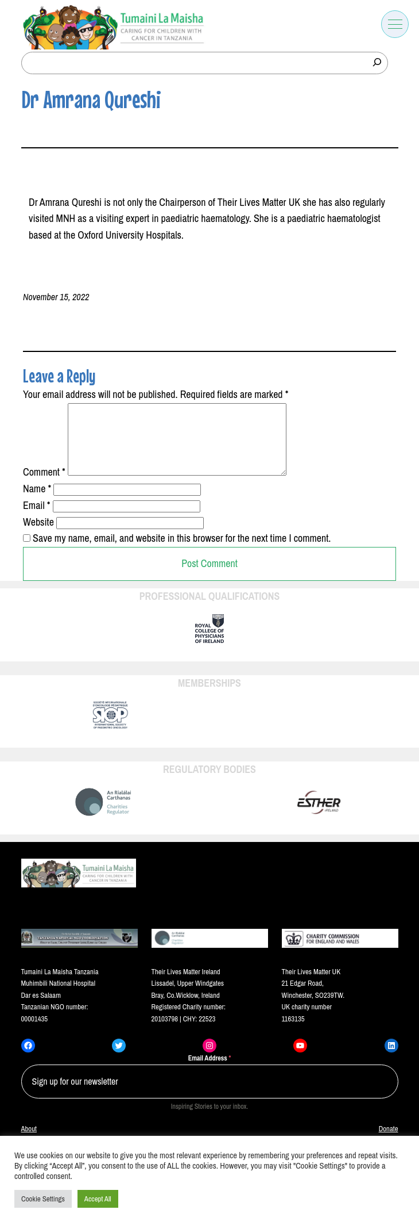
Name (37, 502)
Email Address (209, 1072)
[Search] (377, 62)
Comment (44, 485)
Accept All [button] (97, 1199)
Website (38, 536)
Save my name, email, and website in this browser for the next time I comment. (182, 552)
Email (37, 519)
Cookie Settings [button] (43, 1199)
